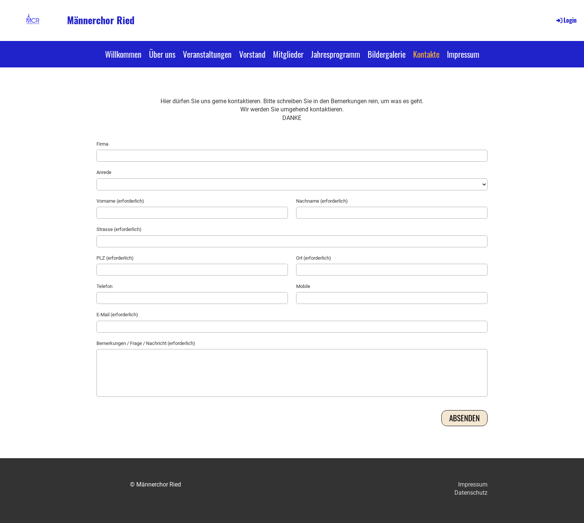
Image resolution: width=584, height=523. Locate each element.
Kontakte (426, 54)
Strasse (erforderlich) (119, 229)
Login (566, 20)
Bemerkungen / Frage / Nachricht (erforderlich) (145, 343)
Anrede (103, 172)
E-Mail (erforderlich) (117, 314)
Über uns (162, 54)
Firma (102, 144)
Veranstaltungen (207, 54)
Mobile (303, 286)
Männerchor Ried (100, 20)
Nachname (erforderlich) (322, 201)
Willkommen (123, 54)
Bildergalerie (387, 54)
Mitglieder (288, 54)
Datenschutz (471, 492)
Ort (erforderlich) (313, 258)
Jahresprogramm (335, 54)
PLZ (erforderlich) (115, 258)
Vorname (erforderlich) (120, 201)
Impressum (463, 54)
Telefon (104, 286)
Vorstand (252, 54)
